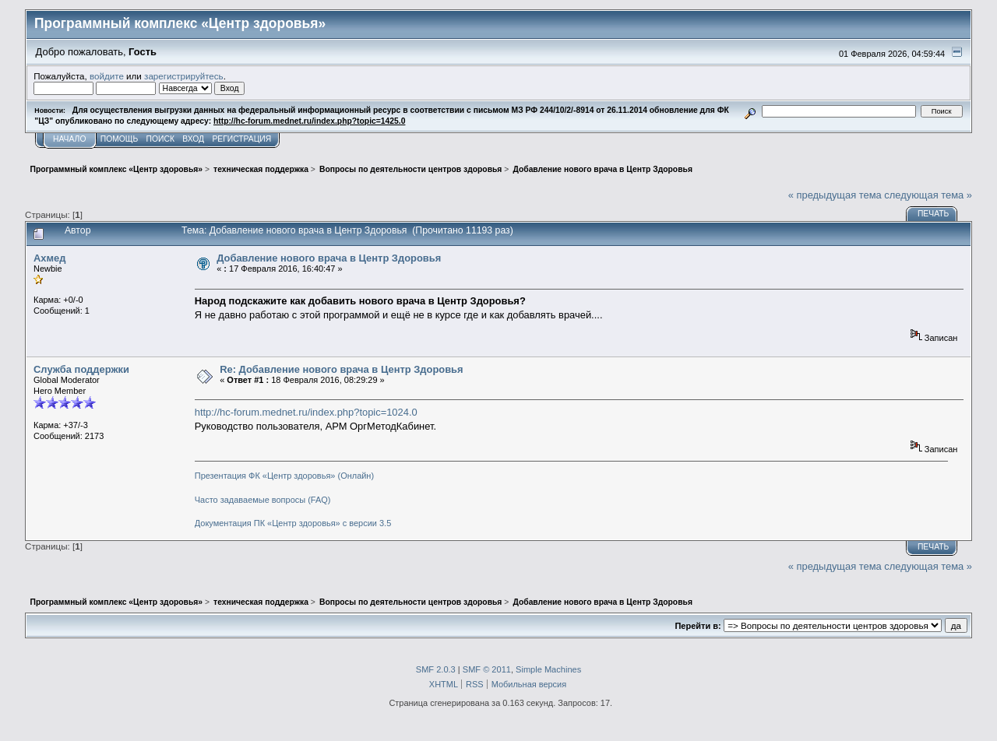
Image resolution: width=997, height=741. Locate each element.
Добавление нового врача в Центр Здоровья (329, 258)
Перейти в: (697, 625)
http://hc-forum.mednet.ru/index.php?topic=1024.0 (306, 412)
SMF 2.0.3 (436, 669)
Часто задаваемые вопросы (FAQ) (263, 499)
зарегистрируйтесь (184, 76)
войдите (107, 76)
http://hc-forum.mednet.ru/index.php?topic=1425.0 (309, 121)
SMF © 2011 (487, 669)
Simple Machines (548, 669)
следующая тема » (928, 195)
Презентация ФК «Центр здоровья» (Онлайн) (284, 475)
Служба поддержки (81, 369)
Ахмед (49, 258)
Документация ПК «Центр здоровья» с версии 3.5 (293, 523)
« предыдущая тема (835, 195)
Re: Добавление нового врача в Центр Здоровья (341, 369)
